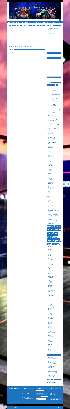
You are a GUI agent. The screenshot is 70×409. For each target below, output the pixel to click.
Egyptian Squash (26, 397)
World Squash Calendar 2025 (53, 220)
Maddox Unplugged (51, 156)
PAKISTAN (49, 319)
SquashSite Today (26, 393)
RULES (49, 174)
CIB (48, 273)
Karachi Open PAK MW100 (52, 363)
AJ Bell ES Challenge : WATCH (52, 119)
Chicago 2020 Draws (51, 138)
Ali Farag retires (50, 262)
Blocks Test (50, 123)
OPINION (49, 317)
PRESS (22, 22)
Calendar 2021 (50, 132)
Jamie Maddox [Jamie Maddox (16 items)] (49, 233)
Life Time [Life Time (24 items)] (56, 233)
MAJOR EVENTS (50, 305)
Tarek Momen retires (51, 339)
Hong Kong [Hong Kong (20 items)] (56, 232)
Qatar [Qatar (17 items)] (55, 240)
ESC (48, 283)
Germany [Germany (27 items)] (51, 232)
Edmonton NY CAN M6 (51, 362)
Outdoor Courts (50, 318)
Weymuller (49, 350)
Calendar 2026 (58, 405)
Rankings (49, 173)
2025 (49, 255)
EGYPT (49, 281)
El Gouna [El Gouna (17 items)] (56, 229)
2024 (49, 254)
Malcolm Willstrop (51, 307)
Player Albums (50, 165)
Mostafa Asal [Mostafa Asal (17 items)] (49, 236)
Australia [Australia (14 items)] (52, 225)
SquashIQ (49, 335)
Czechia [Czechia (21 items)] (48, 229)
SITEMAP (49, 175)
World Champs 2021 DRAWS (52, 214)
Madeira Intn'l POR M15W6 (52, 372)
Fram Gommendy (51, 290)
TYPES (57, 85)
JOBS (53, 22)
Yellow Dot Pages (51, 223)
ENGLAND (49, 282)
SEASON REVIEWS (51, 332)
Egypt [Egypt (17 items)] (53, 229)
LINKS (49, 155)
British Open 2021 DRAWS (52, 127)
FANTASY (49, 286)
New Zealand (50, 310)
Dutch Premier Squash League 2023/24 (54, 139)
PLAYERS (37, 22)
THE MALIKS (50, 341)
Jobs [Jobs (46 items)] (53, 233)
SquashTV (49, 189)
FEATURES (49, 289)
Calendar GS (50, 134)
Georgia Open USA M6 (51, 367)
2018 (49, 246)
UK (48, 345)
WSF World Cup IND (51, 368)
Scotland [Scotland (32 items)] (53, 241)
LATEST (48, 85)
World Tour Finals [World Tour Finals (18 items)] (50, 244)
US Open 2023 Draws (51, 209)
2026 (49, 258)
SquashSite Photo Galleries (52, 187)
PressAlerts (49, 169)
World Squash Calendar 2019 (53, 215)
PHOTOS (49, 164)
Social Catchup (50, 177)
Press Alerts (50, 168)
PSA (48, 322)
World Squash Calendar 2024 (53, 219)
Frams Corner (50, 146)
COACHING (49, 276)
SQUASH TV (43, 22)
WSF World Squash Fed (27, 401)
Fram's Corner (52, 392)
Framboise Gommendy (18, 27)
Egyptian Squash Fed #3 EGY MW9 (53, 361)
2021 (49, 250)
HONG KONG (50, 295)
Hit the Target (50, 150)
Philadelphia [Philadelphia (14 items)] (49, 240)
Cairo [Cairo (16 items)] (60, 226)
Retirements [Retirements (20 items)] (49, 241)
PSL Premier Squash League (28, 398)
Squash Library (50, 180)
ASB (48, 267)
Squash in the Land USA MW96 (53, 358)
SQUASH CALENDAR (51, 33)
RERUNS (49, 330)
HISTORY (49, 148)
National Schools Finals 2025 (52, 159)
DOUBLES (49, 278)
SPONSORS (50, 178)
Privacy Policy (50, 170)
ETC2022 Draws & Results (52, 142)
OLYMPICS (49, 316)
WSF (48, 351)
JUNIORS (49, 300)
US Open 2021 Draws (51, 207)
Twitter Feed (50, 206)
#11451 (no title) (50, 115)
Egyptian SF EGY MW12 (52, 375)
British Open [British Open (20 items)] (56, 226)
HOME (9, 22)
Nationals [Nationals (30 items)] (54, 236)
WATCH (49, 211)
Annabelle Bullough (51, 264)
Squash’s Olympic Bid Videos (52, 184)
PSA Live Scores (50, 29)
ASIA (48, 268)
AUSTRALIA (49, 269)
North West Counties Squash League (54, 161)
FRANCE (49, 291)
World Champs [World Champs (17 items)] (56, 243)
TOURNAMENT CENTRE (51, 32)
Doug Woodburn (50, 280)
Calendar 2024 (46, 405)
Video (49, 349)
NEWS (13, 22)
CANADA (49, 271)
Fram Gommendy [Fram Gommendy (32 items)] (58, 230)
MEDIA (48, 22)
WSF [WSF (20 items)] (54, 244)
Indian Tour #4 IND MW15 (52, 371)
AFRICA (49, 259)
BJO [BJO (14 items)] (55, 225)
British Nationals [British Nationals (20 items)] (50, 226)
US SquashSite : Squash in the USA (53, 210)
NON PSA (49, 314)
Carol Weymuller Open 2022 (52, 137)
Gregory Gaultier (50, 292)
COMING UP (50, 277)
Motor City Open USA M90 (52, 359)
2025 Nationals (50, 256)
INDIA (49, 296)
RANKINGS (49, 327)
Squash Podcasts (50, 183)
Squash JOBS (50, 179)
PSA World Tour (26, 399)
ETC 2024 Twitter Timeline (52, 141)
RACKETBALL (50, 326)
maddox (49, 304)
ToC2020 (49, 201)
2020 (49, 249)
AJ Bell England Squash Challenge (53, 260)
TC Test (49, 193)
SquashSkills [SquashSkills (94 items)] (58, 241)
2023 (49, 253)
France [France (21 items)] (48, 232)
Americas (49, 263)
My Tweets (48, 79)
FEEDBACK (49, 143)
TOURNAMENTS (50, 205)
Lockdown (49, 303)
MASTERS (49, 308)
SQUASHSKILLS (50, 336)
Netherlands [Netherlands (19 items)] (49, 237)
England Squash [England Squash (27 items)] (49, 230)
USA (48, 348)
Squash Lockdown (51, 182)
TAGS (54, 85)
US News (17, 22)
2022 (49, 251)
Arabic (49, 265)
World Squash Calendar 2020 (53, 216)
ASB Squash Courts (26, 390)
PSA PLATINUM (50, 323)
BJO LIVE (49, 121)
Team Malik (50, 197)
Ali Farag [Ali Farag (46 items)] (48, 225)
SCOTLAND (49, 331)
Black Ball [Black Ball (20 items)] (58, 225)
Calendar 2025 (52, 405)
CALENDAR (26, 22)
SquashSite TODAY (51, 188)
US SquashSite (50, 346)
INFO (32, 22)
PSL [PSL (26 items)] (52, 240)
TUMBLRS (49, 344)
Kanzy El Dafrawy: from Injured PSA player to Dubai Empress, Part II (20, 46)
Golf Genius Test (50, 147)
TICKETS (49, 198)
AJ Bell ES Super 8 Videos (52, 120)
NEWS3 (49, 313)
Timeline (49, 200)
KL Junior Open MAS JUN (52, 370)
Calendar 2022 (50, 133)
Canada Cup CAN (50, 357)
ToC (48, 342)
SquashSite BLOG (51, 186)
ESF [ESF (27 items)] (53, 230)
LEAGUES (49, 301)
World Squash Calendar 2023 (53, 218)
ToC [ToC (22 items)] (52, 243)
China (49, 272)
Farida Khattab (50, 287)
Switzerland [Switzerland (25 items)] (49, 243)
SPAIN (49, 333)
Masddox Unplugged (53, 390)
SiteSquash (25, 394)
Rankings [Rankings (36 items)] (58, 240)
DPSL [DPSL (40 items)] (51, 229)
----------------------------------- (52, 30)
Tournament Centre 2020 (52, 204)
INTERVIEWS (50, 298)
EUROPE (49, 285)
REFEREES (49, 328)
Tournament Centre (51, 202)
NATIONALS (50, 309)
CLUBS (49, 274)
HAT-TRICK (49, 294)
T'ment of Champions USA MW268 (53, 28)
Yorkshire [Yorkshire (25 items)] (58, 244)
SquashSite (25, 392)
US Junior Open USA (51, 366)
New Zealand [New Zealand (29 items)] (54, 237)
